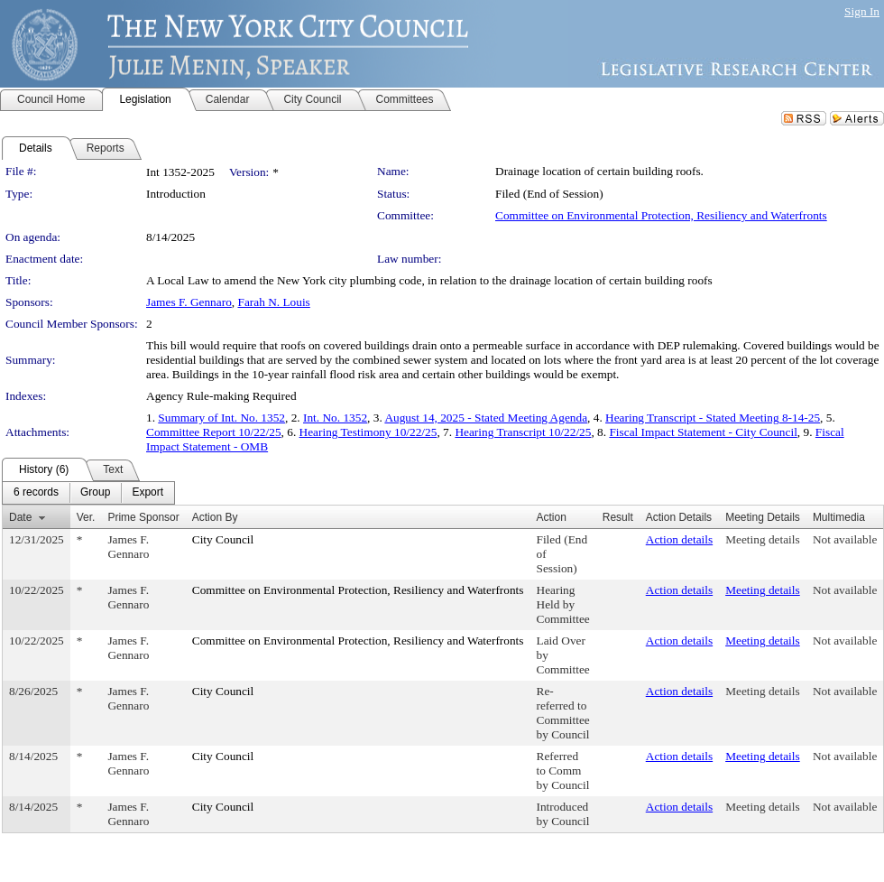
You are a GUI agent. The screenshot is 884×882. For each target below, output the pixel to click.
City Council (223, 539)
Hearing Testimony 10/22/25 (368, 432)
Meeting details (762, 539)
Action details (679, 539)
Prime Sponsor (143, 517)
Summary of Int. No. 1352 (221, 417)
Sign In (861, 11)
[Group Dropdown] (95, 493)
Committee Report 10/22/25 (213, 432)
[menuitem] (36, 493)
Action (551, 517)
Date (20, 517)
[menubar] (88, 493)
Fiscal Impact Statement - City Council (703, 432)
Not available (845, 539)
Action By (215, 517)
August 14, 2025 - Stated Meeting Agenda (485, 417)
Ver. (86, 517)
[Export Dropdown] (147, 493)
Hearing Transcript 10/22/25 (523, 432)
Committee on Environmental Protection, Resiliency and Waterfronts (661, 215)
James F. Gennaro (189, 302)
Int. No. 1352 (335, 417)
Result (618, 517)
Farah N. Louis (273, 302)
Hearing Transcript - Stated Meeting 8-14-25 (712, 417)
